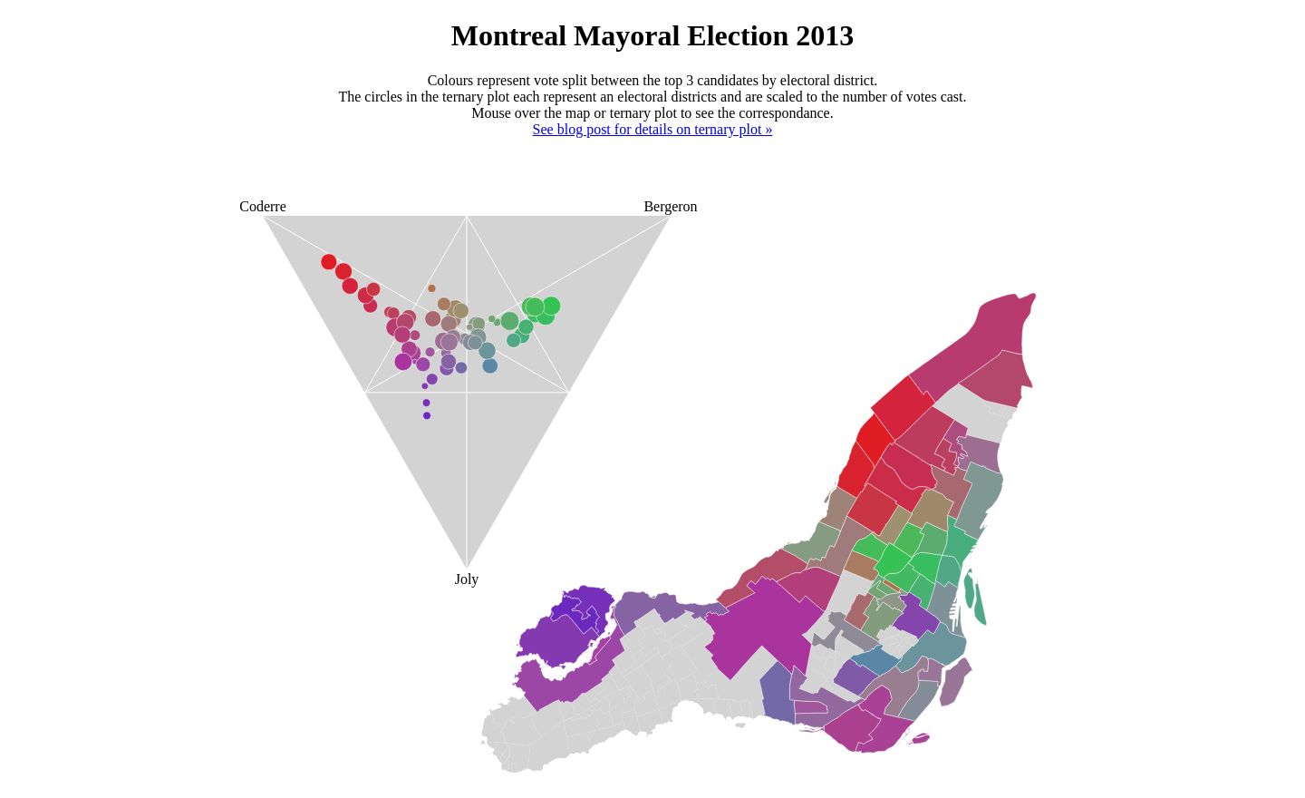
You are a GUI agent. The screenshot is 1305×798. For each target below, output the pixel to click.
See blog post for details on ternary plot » (653, 129)
